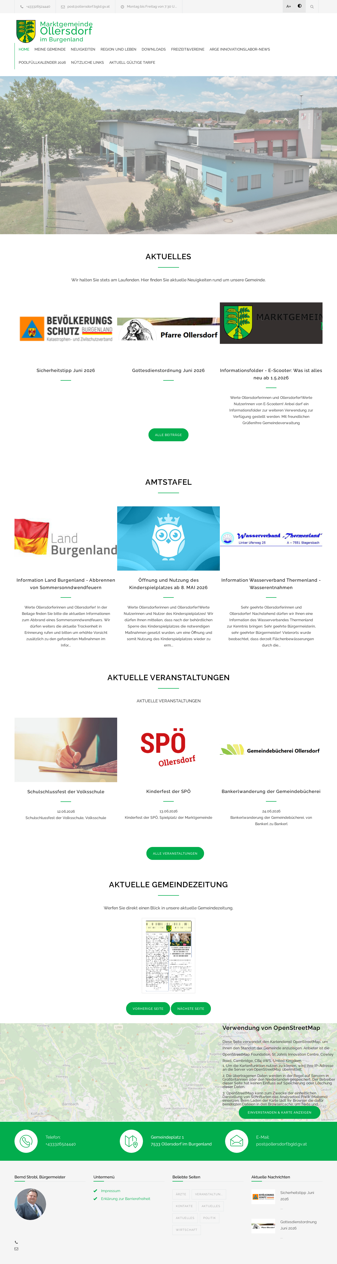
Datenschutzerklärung (237, 1253)
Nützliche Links (235, 39)
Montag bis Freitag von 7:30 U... (152, 6)
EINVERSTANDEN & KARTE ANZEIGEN (279, 1089)
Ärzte (181, 1171)
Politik (209, 1195)
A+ (288, 6)
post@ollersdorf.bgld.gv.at (88, 6)
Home (105, 26)
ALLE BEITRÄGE (168, 412)
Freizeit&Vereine (269, 26)
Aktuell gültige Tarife (280, 39)
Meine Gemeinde (131, 26)
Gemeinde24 (124, 1253)
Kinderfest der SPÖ (168, 768)
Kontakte (184, 1183)
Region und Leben (200, 26)
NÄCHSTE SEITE (190, 986)
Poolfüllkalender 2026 (189, 39)
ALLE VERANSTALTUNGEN (175, 830)
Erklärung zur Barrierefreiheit (125, 1176)
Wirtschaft (186, 1207)
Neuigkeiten (164, 26)
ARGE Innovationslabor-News (130, 39)
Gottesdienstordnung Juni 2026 (168, 347)
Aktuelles (211, 1183)
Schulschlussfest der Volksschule (66, 768)
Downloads (235, 26)
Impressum (110, 1168)
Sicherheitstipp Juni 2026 (66, 347)
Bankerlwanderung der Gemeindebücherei (271, 768)
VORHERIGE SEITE (148, 986)
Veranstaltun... (209, 1171)
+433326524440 (38, 6)
